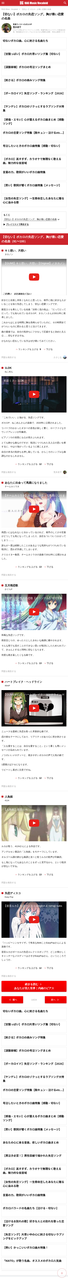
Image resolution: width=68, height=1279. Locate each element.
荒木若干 (60, 472)
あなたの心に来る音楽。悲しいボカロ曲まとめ (31, 1217)
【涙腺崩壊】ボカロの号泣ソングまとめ (27, 67)
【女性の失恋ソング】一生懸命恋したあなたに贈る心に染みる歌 (33, 200)
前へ (12, 1000)
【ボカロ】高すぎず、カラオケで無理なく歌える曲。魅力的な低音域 (32, 161)
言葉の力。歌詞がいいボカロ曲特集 (24, 172)
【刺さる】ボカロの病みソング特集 (24, 80)
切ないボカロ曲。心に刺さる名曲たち (25, 41)
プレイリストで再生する (15, 224)
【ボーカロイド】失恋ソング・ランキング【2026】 (34, 93)
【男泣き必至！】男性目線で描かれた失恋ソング (32, 1231)
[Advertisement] (34, 1043)
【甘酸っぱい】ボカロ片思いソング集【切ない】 (32, 54)
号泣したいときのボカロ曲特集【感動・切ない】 (32, 146)
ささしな (60, 357)
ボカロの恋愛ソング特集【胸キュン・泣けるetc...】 (34, 132)
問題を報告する (8, 357)
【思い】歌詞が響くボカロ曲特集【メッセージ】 (32, 185)
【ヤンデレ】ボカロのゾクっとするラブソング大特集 (33, 108)
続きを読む (34, 986)
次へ (55, 1000)
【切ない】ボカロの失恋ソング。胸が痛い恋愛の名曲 (31, 219)
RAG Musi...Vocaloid (9, 9)
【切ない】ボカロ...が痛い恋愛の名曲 (36, 9)
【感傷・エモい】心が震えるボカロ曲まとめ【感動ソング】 (33, 121)
